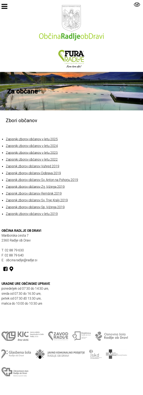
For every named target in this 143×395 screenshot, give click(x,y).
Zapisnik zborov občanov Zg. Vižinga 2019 (35, 186)
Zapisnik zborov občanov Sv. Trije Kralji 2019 (37, 200)
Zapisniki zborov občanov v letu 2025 (32, 139)
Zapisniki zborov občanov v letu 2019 (32, 214)
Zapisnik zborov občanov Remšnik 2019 (34, 193)
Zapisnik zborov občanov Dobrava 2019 (33, 173)
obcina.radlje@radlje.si (21, 260)
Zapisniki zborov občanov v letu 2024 (32, 146)
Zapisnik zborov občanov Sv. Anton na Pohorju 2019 (42, 180)
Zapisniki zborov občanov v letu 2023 (32, 152)
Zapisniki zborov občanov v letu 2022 (32, 159)
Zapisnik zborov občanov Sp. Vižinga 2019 (35, 207)
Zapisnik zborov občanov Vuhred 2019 (32, 166)
